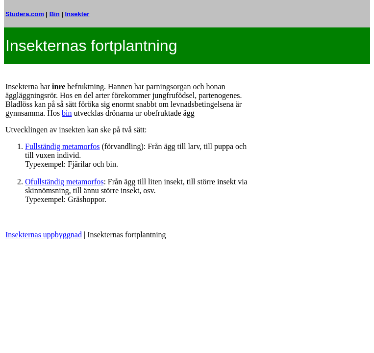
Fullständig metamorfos (62, 146)
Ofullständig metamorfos (64, 181)
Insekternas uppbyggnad (43, 234)
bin (67, 113)
